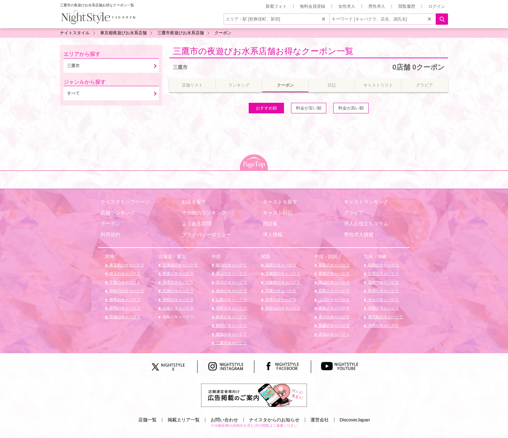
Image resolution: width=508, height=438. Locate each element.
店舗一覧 (147, 419)
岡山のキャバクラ (334, 282)
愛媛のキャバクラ (334, 325)
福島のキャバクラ (178, 317)
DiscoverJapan (355, 419)
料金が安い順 (308, 108)
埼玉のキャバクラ (124, 273)
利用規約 (110, 234)
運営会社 (319, 419)
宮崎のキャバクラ (383, 308)
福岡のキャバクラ (383, 265)
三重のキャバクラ (231, 343)
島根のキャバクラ (334, 273)
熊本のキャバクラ (383, 291)
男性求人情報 (359, 234)
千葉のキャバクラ (124, 282)
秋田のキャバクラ (178, 299)
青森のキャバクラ (178, 273)
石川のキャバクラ (231, 282)
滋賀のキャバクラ (280, 265)
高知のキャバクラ (334, 334)
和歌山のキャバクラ (282, 308)
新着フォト (276, 6)
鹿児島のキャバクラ (385, 317)
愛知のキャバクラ (231, 334)
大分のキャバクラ (383, 299)
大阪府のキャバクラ (282, 282)
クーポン (110, 223)
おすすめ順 (266, 108)
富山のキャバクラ (231, 273)
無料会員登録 (312, 6)
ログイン (436, 6)
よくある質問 (196, 223)
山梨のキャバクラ (231, 299)
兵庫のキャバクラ (280, 291)
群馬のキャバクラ (124, 308)
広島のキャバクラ (334, 291)
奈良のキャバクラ (280, 299)
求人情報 (273, 234)
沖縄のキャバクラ (383, 325)
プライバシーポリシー (206, 234)
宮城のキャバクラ (178, 291)
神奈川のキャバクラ (126, 291)
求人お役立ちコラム (366, 223)
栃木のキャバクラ (124, 299)
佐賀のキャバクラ (383, 273)
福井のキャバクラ (231, 291)
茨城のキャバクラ (124, 317)
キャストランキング (366, 202)
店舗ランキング (118, 212)
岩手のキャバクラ (178, 282)
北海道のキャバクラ (180, 265)
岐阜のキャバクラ (231, 317)
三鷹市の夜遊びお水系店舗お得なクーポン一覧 (263, 51)
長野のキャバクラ (231, 308)
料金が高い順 (351, 108)
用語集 (270, 223)
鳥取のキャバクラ (334, 265)
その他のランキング (204, 212)
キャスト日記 (277, 212)
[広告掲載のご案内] (254, 395)
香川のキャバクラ (334, 317)
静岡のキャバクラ (231, 325)
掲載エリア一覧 (184, 419)
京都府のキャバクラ (282, 273)
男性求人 (376, 6)
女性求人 (346, 6)
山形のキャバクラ (178, 308)
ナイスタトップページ (125, 202)
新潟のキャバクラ (231, 265)
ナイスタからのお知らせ (274, 419)
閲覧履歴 (406, 6)
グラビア (354, 212)
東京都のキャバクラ (126, 265)
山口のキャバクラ (334, 299)
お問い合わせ (224, 419)
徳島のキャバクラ (334, 308)
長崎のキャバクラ (383, 282)
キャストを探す (280, 202)
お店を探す (194, 202)
